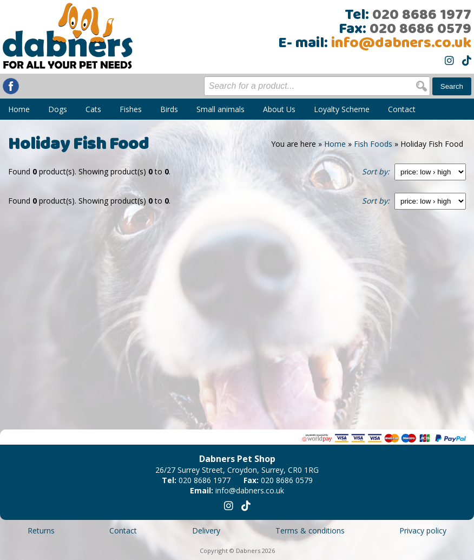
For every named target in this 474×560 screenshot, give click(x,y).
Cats (93, 109)
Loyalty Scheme (342, 109)
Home (19, 109)
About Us (279, 109)
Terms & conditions (310, 530)
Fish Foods (373, 144)
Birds (169, 109)
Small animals (220, 109)
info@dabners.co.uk (401, 43)
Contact (402, 109)
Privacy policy (422, 530)
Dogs (57, 109)
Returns (41, 530)
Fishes (131, 109)
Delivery (206, 530)
